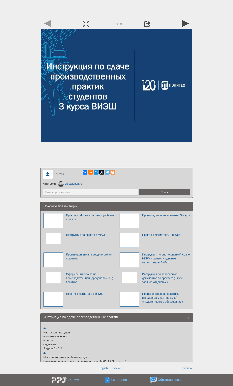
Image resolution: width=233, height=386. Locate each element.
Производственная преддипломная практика (88, 256)
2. (45, 352)
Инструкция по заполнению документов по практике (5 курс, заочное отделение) (163, 278)
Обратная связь (170, 380)
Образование (70, 183)
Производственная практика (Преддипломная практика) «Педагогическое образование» (162, 297)
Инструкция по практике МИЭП (86, 234)
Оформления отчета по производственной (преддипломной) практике (89, 278)
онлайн (73, 379)
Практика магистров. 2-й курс (161, 234)
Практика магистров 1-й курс (84, 293)
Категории (119, 380)
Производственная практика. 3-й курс (166, 215)
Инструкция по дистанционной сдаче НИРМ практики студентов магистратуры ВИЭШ (166, 258)
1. (45, 327)
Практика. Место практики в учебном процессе (90, 217)
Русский (117, 368)
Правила (186, 368)
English (103, 368)
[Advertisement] (116, 9)
